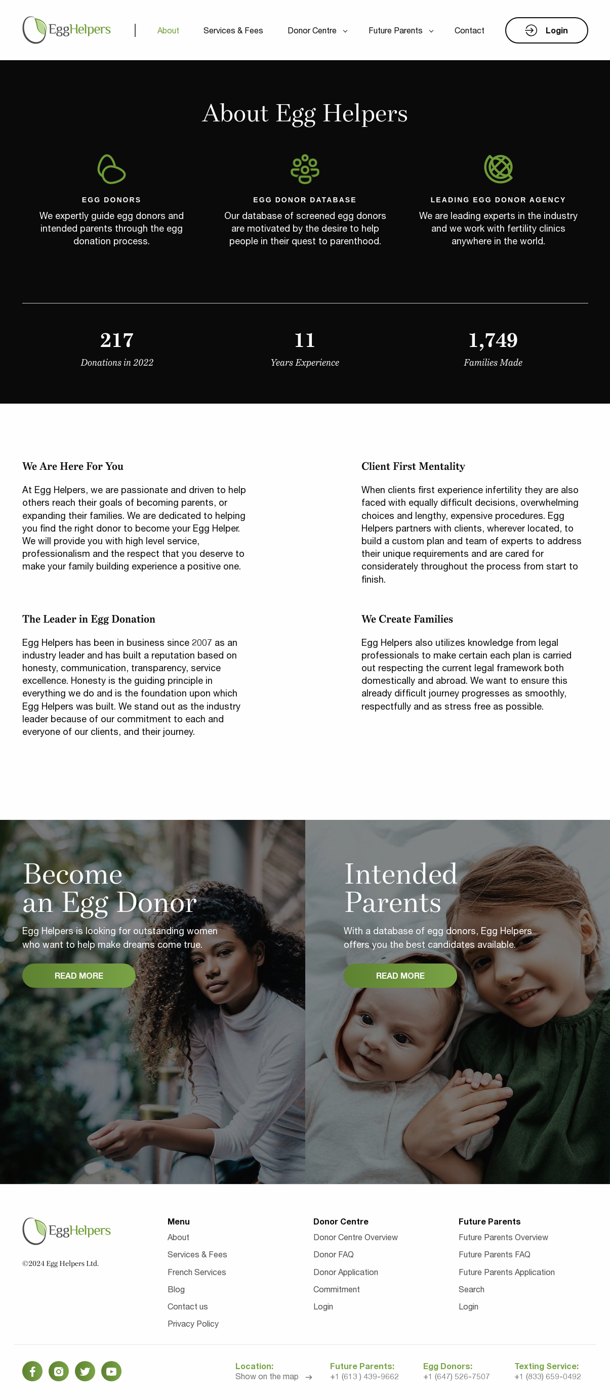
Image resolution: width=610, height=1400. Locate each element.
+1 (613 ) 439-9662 (364, 1376)
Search (471, 1289)
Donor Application (345, 1272)
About (168, 30)
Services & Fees (233, 30)
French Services (197, 1272)
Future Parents (396, 30)
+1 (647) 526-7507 (456, 1376)
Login (323, 1306)
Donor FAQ (333, 1254)
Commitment (336, 1289)
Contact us (188, 1306)
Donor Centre (312, 30)
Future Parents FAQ (495, 1254)
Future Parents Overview (503, 1237)
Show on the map (267, 1376)
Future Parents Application (507, 1272)
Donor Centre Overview (355, 1237)
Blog (176, 1289)
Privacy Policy (193, 1323)
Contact (469, 30)
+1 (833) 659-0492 (547, 1376)
